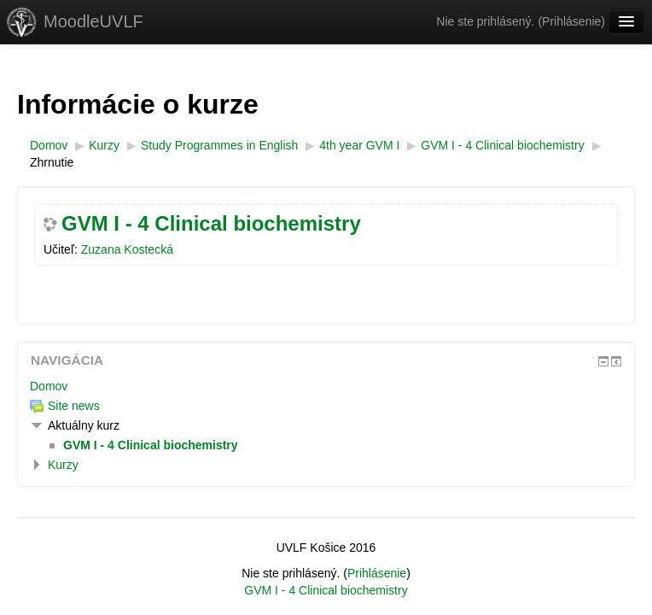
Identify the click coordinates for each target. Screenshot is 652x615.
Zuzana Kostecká (127, 249)
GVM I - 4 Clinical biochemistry (211, 224)
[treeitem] (326, 386)
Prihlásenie (571, 21)
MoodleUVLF (93, 21)
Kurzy (63, 465)
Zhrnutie (51, 162)
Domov (48, 386)
